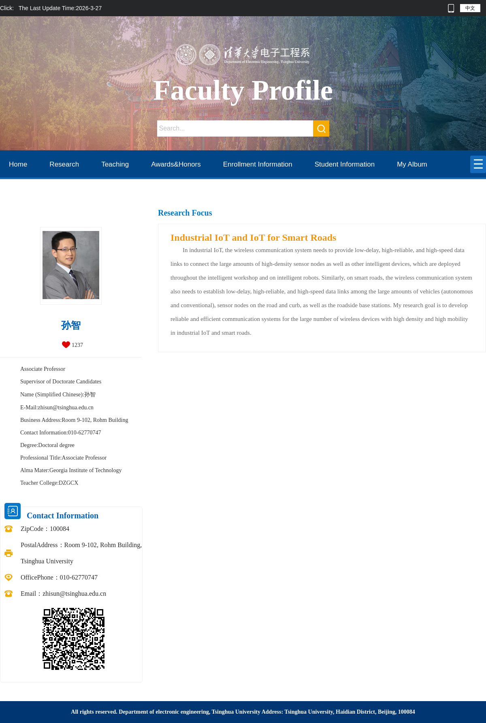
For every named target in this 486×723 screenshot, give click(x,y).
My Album (412, 164)
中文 (470, 8)
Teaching (115, 164)
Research (64, 164)
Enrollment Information (257, 164)
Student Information (345, 164)
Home (18, 164)
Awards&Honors (176, 164)
